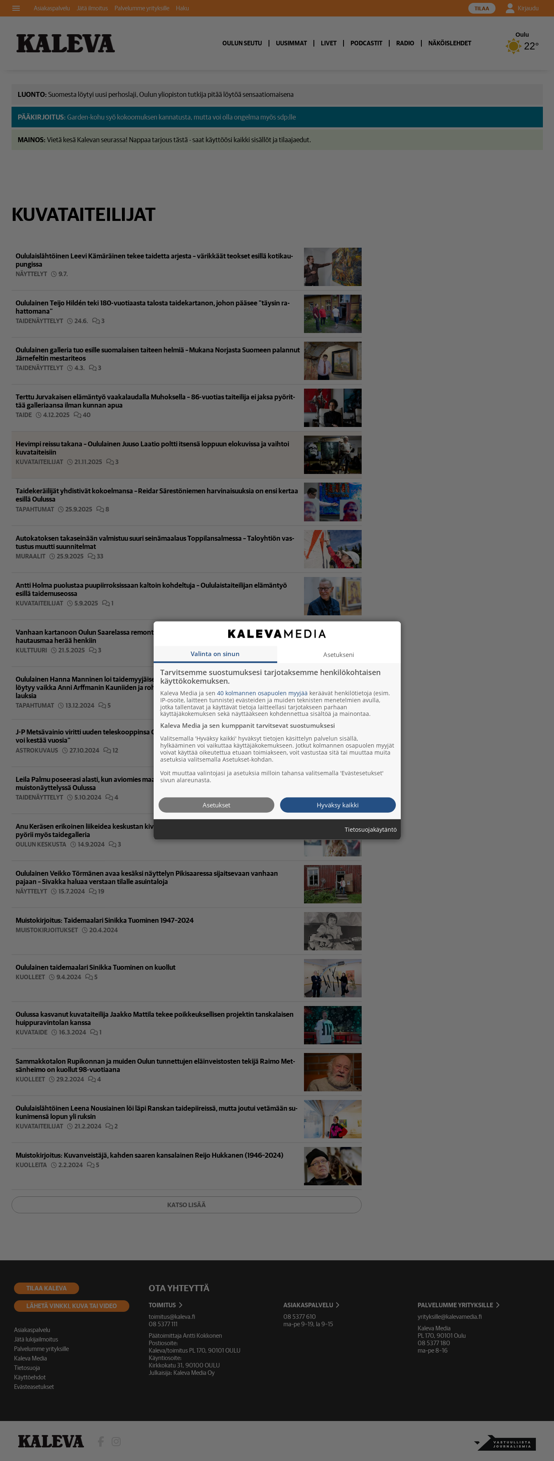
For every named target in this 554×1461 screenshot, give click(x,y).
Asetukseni (338, 654)
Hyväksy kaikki (338, 804)
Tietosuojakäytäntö (371, 829)
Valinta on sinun (215, 653)
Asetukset (216, 804)
